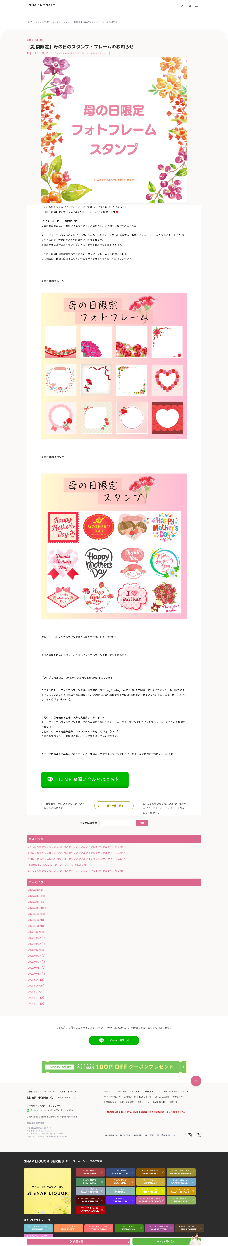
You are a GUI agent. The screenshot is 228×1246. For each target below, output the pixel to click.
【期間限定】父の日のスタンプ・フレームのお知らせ (57, 864)
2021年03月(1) (36, 997)
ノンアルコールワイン (97, 53)
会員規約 (138, 1135)
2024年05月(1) (36, 926)
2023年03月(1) (36, 938)
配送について (145, 1096)
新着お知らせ (110, 1102)
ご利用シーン (130, 1096)
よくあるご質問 (162, 1096)
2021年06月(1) (36, 985)
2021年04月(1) (36, 991)
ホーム (107, 1091)
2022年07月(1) (36, 961)
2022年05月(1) (36, 973)
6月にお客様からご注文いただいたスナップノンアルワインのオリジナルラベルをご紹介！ (77, 853)
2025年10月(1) (36, 890)
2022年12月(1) (36, 950)
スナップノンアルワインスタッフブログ (52, 22)
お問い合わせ (144, 1102)
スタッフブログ (127, 1102)
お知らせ (36, 53)
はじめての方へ (121, 1091)
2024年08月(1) (36, 920)
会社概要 (149, 1135)
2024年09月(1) (36, 914)
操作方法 (149, 1091)
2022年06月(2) (37, 967)
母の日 (45, 53)
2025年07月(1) (36, 896)
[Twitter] (199, 1135)
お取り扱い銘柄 (187, 1091)
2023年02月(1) (36, 944)
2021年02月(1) (36, 1003)
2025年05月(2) (37, 902)
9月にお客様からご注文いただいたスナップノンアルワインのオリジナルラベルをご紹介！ (77, 847)
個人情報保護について (167, 1135)
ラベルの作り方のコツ (167, 1091)
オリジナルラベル (76, 53)
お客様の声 (178, 1096)
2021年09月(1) (36, 979)
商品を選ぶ (136, 1091)
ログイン (174, 1102)
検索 (142, 823)
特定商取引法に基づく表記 (118, 1135)
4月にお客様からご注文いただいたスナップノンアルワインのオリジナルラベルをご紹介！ (77, 858)
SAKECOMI (159, 1102)
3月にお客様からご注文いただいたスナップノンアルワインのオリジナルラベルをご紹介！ (164, 808)
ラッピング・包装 (58, 53)
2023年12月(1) (36, 932)
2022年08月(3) (37, 956)
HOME (29, 22)
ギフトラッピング (112, 1096)
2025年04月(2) (37, 908)
